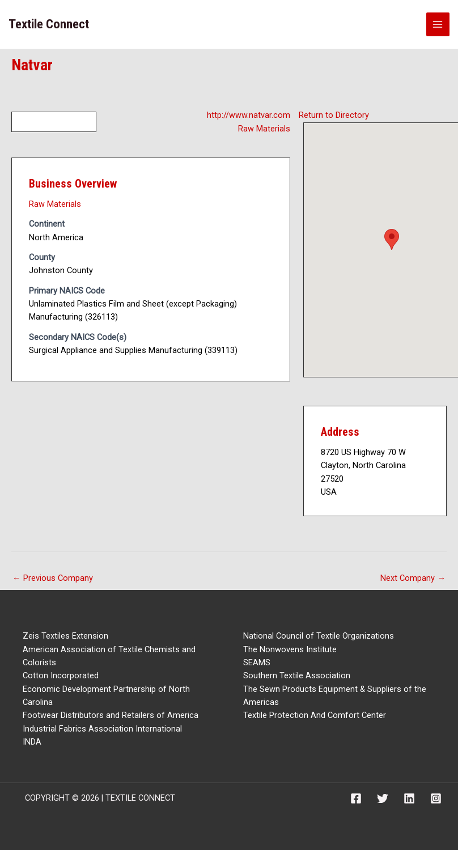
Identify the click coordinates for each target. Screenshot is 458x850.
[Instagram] (436, 798)
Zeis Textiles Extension (65, 636)
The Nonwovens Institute (290, 649)
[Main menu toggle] (438, 24)
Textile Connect (49, 24)
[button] (391, 239)
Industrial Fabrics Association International (102, 729)
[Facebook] (356, 798)
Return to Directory (334, 115)
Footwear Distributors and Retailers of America (110, 715)
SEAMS (256, 662)
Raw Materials (264, 129)
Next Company (413, 578)
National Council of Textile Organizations (318, 636)
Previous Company (52, 578)
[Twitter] (382, 798)
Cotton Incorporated (61, 675)
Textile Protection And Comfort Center (314, 715)
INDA (32, 742)
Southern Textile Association (296, 675)
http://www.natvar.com (248, 115)
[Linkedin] (409, 798)
